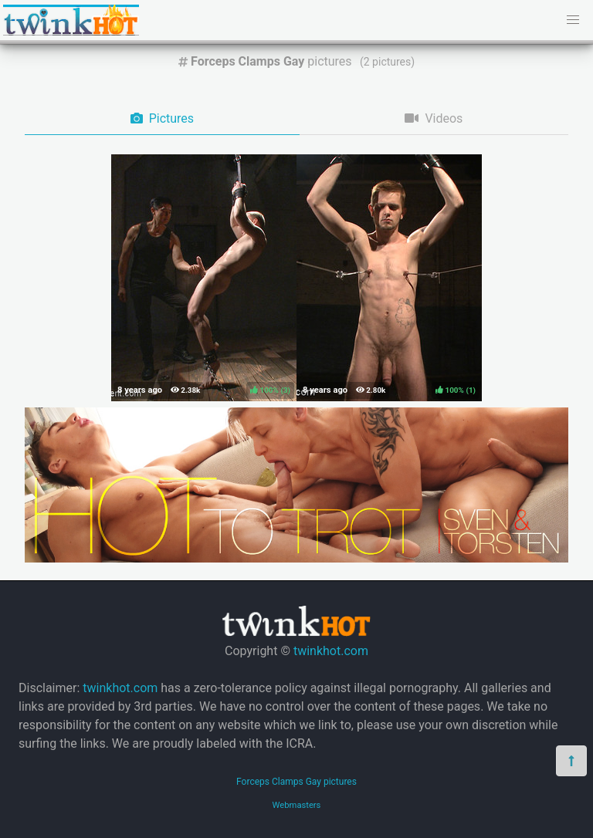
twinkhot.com (330, 651)
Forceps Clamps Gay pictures (296, 781)
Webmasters (297, 805)
